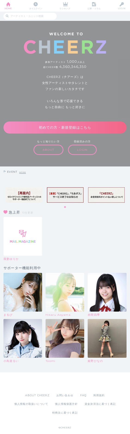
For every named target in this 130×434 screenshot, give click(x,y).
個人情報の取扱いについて (31, 403)
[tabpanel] (24, 195)
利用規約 (99, 395)
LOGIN (121, 8)
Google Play (76, 382)
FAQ (83, 395)
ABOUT (48, 149)
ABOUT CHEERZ (37, 395)
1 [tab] (65, 207)
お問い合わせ (64, 395)
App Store (52, 382)
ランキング (64, 8)
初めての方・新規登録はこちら (65, 127)
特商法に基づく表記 (65, 412)
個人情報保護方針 (66, 403)
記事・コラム (94, 8)
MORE (22, 172)
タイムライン (35, 8)
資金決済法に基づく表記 (100, 403)
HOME (8, 8)
